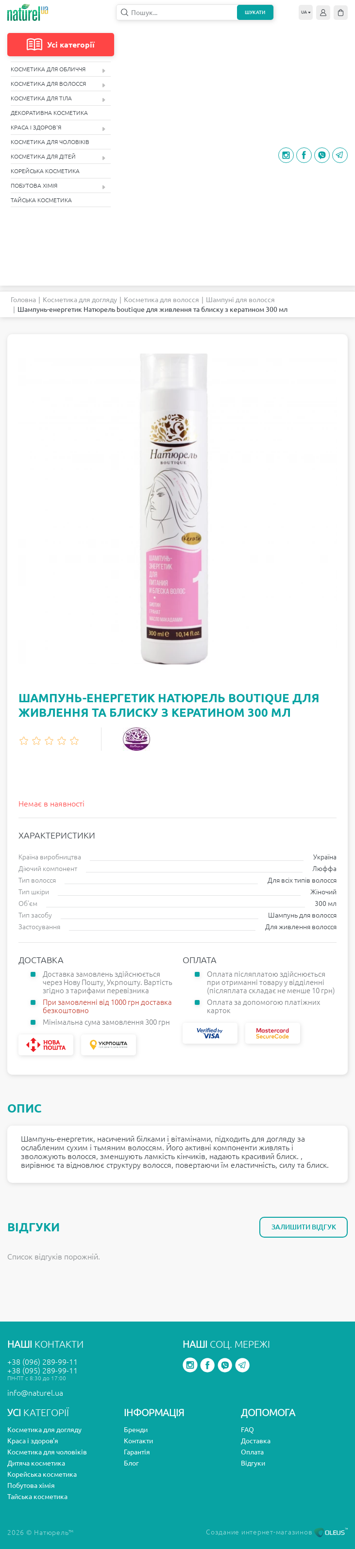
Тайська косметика (41, 200)
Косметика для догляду (80, 300)
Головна (23, 300)
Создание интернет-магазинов (277, 1532)
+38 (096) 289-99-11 (42, 1361)
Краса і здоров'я (58, 127)
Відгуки (253, 1463)
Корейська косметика (45, 171)
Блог (131, 1463)
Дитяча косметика (36, 1463)
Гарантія (137, 1452)
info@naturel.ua (35, 1392)
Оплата (252, 1452)
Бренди (136, 1430)
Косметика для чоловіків (50, 142)
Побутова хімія (58, 186)
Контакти (138, 1441)
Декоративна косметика (49, 113)
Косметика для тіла (58, 98)
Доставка (255, 1441)
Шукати (255, 12)
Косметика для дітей (58, 157)
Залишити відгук (303, 1227)
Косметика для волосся (58, 84)
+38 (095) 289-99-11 (42, 1370)
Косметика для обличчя (58, 69)
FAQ (247, 1430)
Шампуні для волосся (240, 300)
